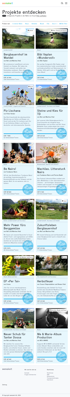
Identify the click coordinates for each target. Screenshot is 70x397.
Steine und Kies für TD (50, 112)
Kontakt (27, 373)
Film (48, 24)
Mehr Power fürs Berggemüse (15, 226)
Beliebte (34, 24)
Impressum (50, 380)
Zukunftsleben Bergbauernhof (47, 226)
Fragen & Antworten (30, 374)
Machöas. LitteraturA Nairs (51, 170)
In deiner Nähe (17, 24)
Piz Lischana (12, 110)
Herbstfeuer (45, 281)
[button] (62, 3)
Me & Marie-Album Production (49, 335)
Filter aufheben (41, 16)
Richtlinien (50, 373)
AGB (48, 374)
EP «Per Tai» (12, 281)
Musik (42, 24)
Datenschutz (50, 376)
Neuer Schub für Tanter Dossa (15, 335)
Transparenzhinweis (52, 378)
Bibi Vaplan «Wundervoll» (46, 56)
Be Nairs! (10, 169)
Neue (27, 24)
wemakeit (7, 369)
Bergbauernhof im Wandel (15, 56)
